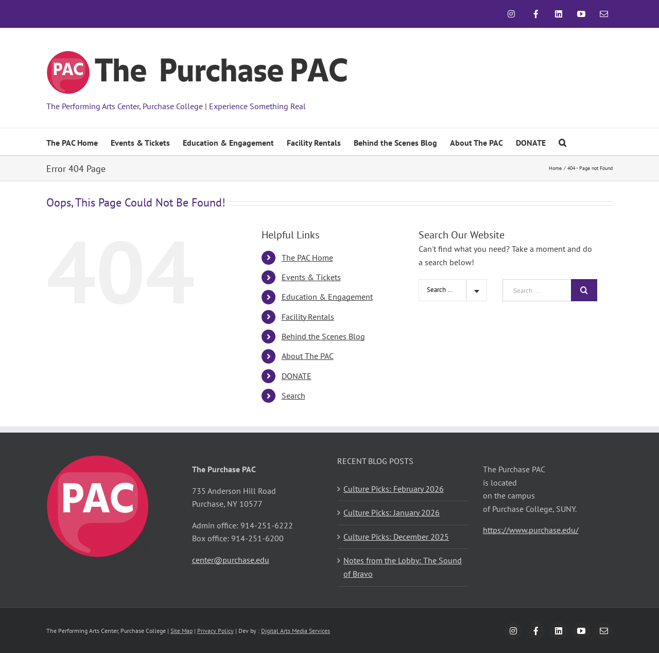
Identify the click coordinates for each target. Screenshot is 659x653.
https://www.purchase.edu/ (531, 530)
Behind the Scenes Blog (323, 336)
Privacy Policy (215, 630)
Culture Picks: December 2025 (396, 536)
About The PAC (308, 356)
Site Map (181, 630)
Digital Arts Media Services (295, 630)
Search (293, 395)
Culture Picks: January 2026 (391, 512)
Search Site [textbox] (442, 289)
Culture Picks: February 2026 (393, 489)
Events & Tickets (311, 277)
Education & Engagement (327, 296)
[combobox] (453, 290)
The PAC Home (307, 257)
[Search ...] (536, 290)
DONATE (296, 376)
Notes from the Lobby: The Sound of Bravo (402, 567)
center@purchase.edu (230, 560)
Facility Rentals (308, 317)
